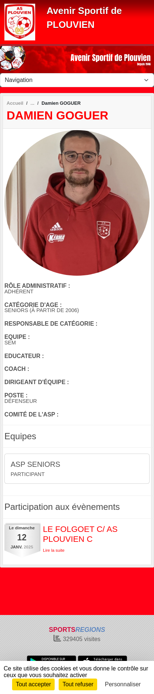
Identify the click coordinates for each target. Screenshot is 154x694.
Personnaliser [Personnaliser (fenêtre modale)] (123, 684)
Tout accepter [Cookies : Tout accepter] (33, 684)
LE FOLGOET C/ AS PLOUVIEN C (80, 534)
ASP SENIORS (35, 464)
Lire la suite (54, 550)
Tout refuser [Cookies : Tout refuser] (77, 684)
